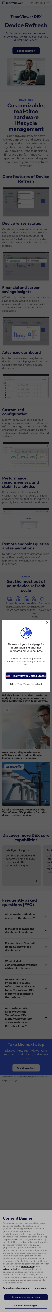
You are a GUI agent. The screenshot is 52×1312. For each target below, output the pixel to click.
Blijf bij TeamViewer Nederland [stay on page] (26, 684)
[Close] (47, 622)
